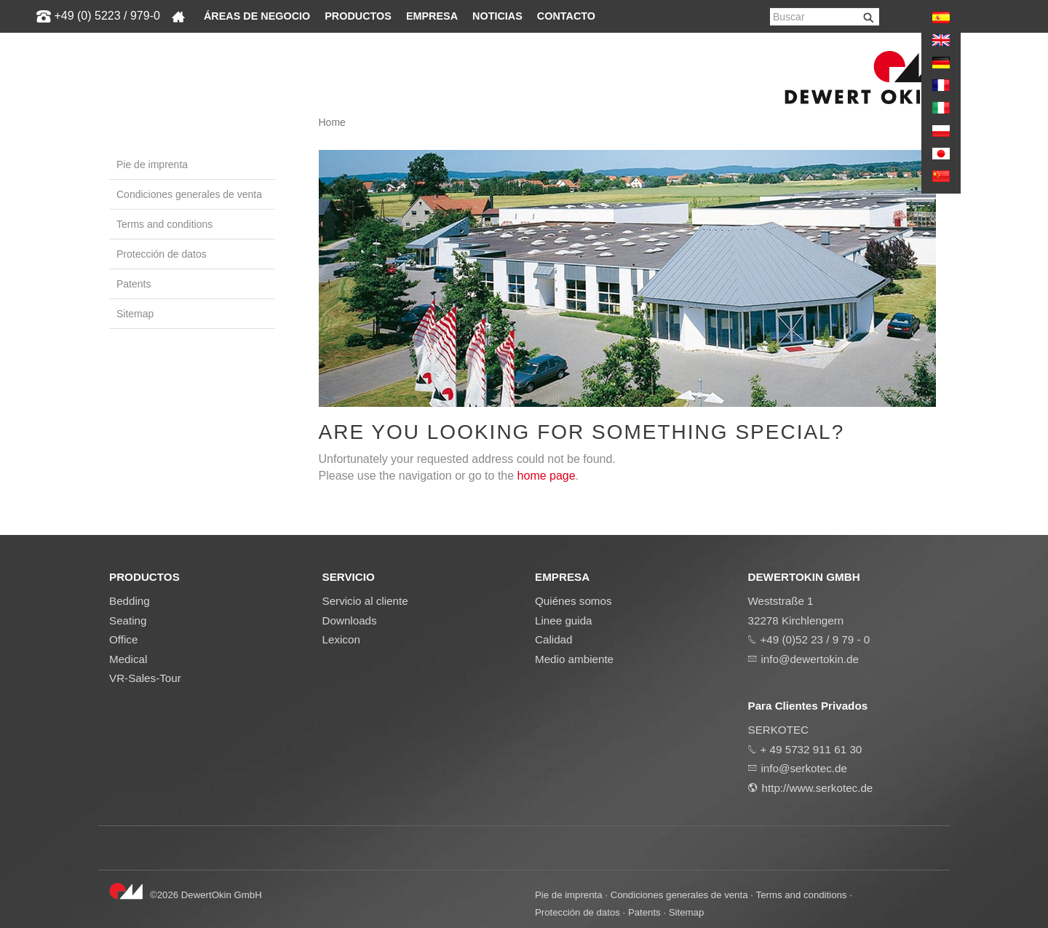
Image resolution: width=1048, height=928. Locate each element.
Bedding (129, 601)
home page (546, 475)
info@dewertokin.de (810, 659)
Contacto (566, 16)
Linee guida (563, 620)
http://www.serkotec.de (817, 788)
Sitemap (135, 314)
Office (123, 639)
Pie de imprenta (152, 164)
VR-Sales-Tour (145, 678)
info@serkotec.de (804, 768)
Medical (128, 659)
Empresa (432, 16)
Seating (128, 620)
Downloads (349, 620)
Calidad (554, 639)
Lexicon (341, 639)
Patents (133, 284)
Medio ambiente (574, 659)
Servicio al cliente (365, 601)
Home (332, 122)
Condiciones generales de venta (189, 194)
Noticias (497, 16)
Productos (358, 16)
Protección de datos (161, 254)
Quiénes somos (573, 601)
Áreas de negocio (257, 16)
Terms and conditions (164, 224)
